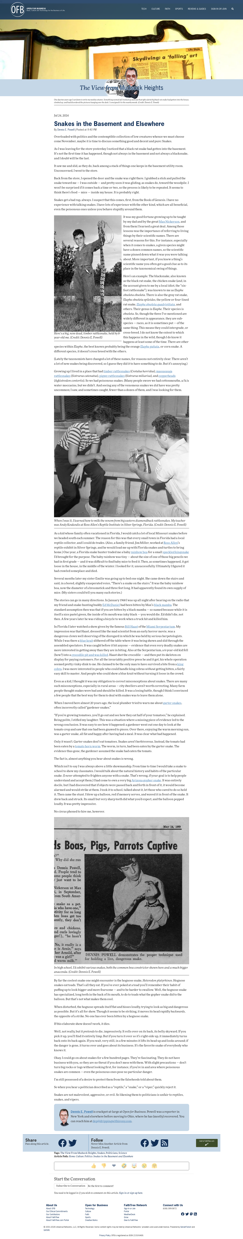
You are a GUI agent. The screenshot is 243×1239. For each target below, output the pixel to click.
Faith (167, 8)
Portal (126, 1211)
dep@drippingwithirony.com (112, 1121)
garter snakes (172, 703)
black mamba (163, 605)
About (50, 1208)
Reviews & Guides (197, 8)
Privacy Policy (104, 1235)
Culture (155, 8)
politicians (112, 1153)
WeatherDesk (129, 1214)
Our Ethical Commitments (57, 1211)
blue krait (86, 640)
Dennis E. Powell (65, 129)
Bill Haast (131, 626)
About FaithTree (52, 1217)
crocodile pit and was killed (89, 655)
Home (72, 1156)
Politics (88, 1156)
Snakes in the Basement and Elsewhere (109, 124)
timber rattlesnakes (117, 371)
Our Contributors (53, 1214)
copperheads (167, 376)
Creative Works (91, 1220)
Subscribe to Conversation (70, 1186)
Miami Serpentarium (160, 626)
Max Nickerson (169, 221)
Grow (126, 1217)
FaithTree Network (135, 1205)
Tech (143, 8)
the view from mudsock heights (78, 1153)
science (123, 1153)
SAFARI (46, 1230)
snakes (101, 1153)
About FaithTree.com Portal (57, 1220)
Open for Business (96, 1205)
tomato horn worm (87, 746)
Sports (179, 8)
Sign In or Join (218, 8)
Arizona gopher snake (146, 780)
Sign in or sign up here (130, 1193)
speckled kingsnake (176, 552)
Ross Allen (171, 543)
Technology (89, 1208)
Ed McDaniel (111, 605)
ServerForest (185, 1227)
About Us (51, 1205)
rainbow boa (139, 552)
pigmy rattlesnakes (112, 376)
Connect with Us (173, 1205)
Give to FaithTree (131, 1220)
